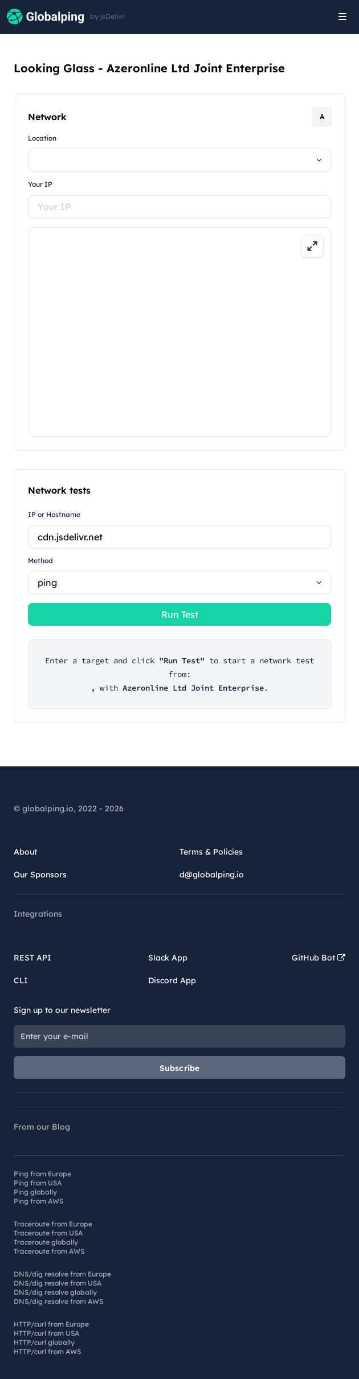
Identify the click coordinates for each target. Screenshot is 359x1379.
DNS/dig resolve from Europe (62, 1274)
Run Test (179, 614)
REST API (32, 958)
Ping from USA (38, 1183)
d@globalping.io (212, 874)
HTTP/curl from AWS (47, 1351)
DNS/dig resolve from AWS (58, 1301)
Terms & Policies (211, 852)
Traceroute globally (46, 1242)
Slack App (167, 958)
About (25, 852)
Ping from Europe (42, 1173)
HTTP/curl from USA (46, 1333)
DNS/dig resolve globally (55, 1292)
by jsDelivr (107, 16)
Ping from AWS (38, 1201)
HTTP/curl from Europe (51, 1324)
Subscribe (180, 1068)
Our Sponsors (40, 874)
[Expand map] (312, 246)
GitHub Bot (318, 958)
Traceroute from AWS (49, 1251)
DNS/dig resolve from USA (57, 1283)
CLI (21, 980)
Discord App (172, 980)
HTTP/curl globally (44, 1342)
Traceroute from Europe (53, 1224)
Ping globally (35, 1192)
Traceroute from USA (48, 1233)
